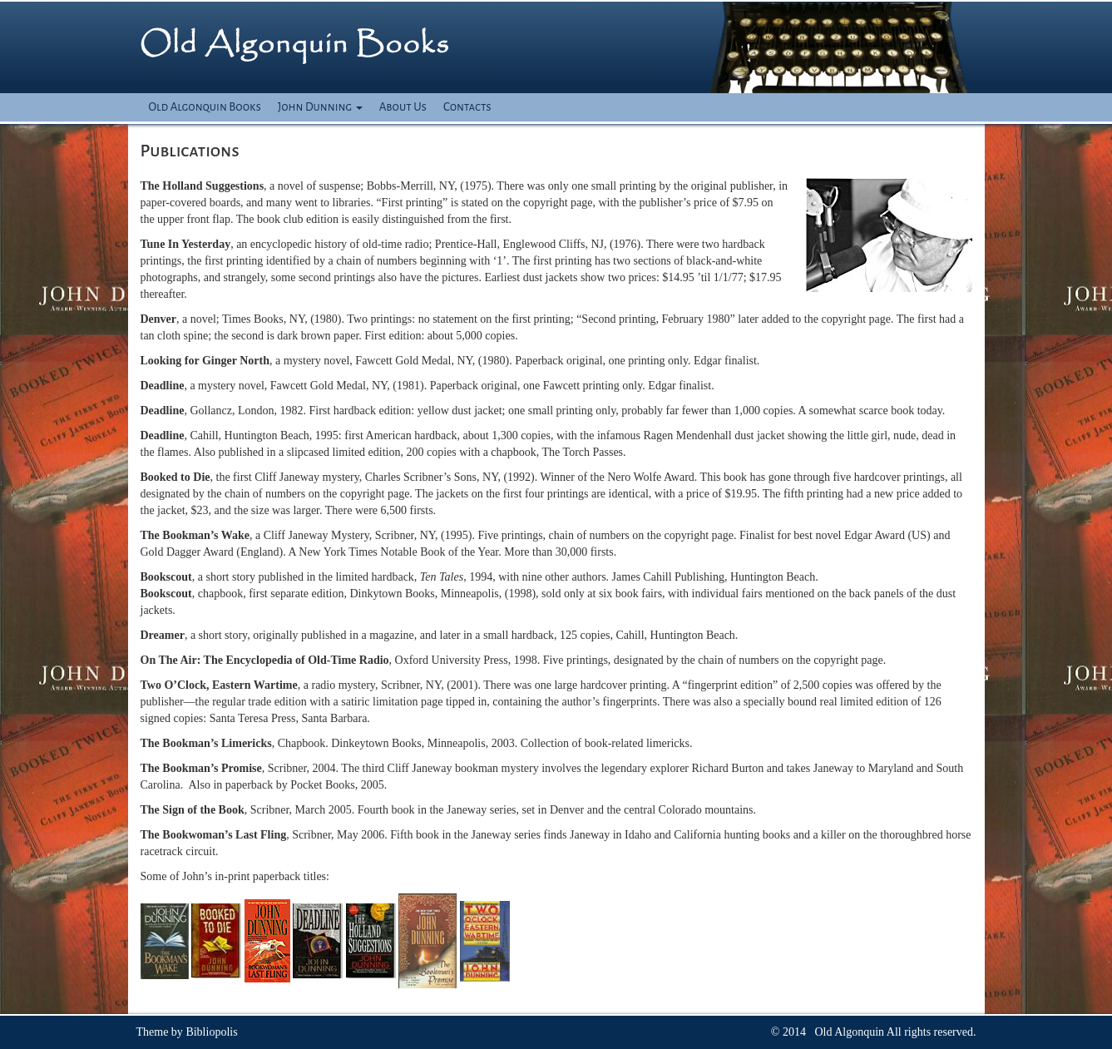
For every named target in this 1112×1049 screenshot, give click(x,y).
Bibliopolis (211, 1032)
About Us (403, 107)
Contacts (467, 107)
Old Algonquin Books (205, 107)
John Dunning (320, 107)
